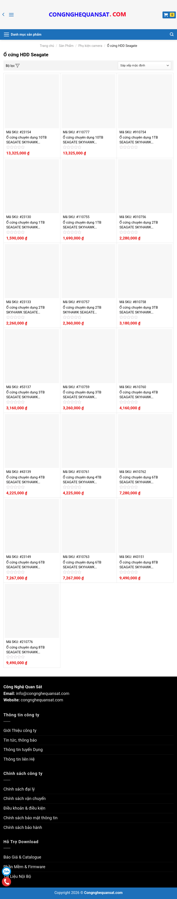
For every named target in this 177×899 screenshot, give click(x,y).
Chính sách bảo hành (22, 827)
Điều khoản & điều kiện (24, 808)
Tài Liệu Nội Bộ (17, 876)
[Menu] (11, 14)
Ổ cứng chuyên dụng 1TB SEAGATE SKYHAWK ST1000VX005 (25, 225)
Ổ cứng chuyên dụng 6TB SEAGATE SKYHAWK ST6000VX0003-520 (138, 480)
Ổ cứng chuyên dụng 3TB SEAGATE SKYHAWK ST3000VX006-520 (138, 310)
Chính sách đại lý (19, 789)
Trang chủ (47, 46)
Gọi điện (6, 881)
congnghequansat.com (42, 699)
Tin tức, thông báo (20, 740)
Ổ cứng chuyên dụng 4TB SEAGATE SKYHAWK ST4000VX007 (25, 480)
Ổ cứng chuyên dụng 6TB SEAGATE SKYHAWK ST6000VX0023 (25, 565)
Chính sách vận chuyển (24, 798)
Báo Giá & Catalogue (22, 857)
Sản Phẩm (66, 46)
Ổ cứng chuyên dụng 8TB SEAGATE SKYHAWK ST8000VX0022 (138, 565)
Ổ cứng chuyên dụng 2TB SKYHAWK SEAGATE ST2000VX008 (25, 310)
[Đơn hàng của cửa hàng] (144, 65)
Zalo (6, 871)
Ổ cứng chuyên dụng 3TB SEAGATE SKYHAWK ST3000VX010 (25, 395)
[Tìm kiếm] (172, 34)
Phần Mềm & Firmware (24, 866)
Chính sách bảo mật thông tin (30, 817)
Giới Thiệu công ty (19, 730)
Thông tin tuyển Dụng (23, 749)
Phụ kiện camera (90, 46)
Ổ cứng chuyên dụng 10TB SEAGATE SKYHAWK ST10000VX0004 (26, 140)
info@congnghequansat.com (42, 693)
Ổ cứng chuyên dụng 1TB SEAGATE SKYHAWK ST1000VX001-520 (138, 140)
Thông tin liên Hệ (19, 759)
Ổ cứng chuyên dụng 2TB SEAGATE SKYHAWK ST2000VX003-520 (138, 225)
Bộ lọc (13, 66)
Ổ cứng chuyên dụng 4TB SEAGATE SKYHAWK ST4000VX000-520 (138, 395)
